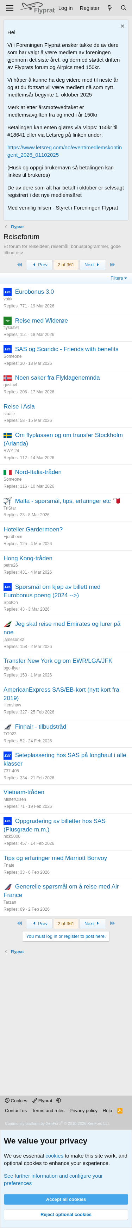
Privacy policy (84, 1110)
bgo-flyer (12, 668)
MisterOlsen (15, 799)
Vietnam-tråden (24, 792)
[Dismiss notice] (122, 27)
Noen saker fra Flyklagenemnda (57, 377)
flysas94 (11, 327)
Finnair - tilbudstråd (41, 726)
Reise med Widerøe (41, 320)
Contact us (16, 1110)
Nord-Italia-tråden (38, 472)
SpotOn (11, 602)
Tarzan (10, 902)
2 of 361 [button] (66, 264)
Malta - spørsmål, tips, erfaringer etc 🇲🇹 (67, 501)
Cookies (16, 1100)
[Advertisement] (66, 1021)
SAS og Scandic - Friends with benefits (67, 349)
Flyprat (43, 1100)
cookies (54, 1156)
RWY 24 (11, 450)
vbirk (8, 299)
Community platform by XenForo (57, 1123)
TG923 (10, 733)
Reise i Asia (19, 406)
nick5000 (12, 836)
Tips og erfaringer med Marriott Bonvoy (55, 858)
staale (9, 413)
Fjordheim (13, 536)
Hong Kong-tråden (28, 558)
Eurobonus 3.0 (34, 291)
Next (92, 264)
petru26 (11, 565)
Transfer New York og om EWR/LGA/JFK (58, 660)
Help (107, 1110)
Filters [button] (117, 278)
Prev (39, 264)
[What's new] (110, 7)
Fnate (9, 865)
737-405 (11, 770)
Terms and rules (48, 1110)
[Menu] (9, 8)
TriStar (10, 508)
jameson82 (14, 639)
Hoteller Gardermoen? (33, 529)
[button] (58, 1100)
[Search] (124, 7)
